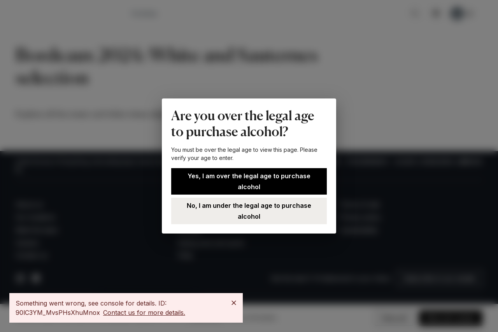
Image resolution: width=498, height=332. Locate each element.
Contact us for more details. (144, 312)
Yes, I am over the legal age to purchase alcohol (249, 181)
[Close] (234, 303)
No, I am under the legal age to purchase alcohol (249, 211)
